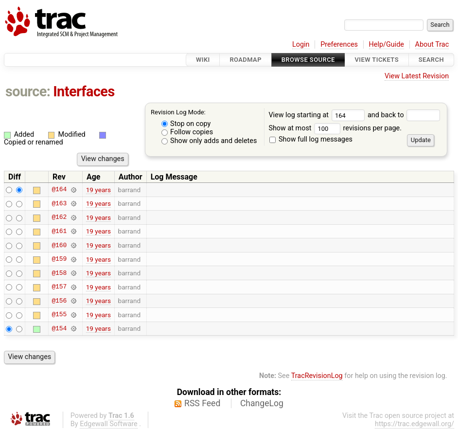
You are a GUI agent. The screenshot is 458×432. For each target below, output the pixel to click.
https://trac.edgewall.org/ (414, 424)
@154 (59, 328)
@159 (59, 259)
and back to (404, 115)
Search (431, 59)
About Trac (432, 44)
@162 (59, 217)
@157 (59, 287)
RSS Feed (202, 403)
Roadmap (245, 59)
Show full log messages (310, 139)
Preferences (339, 44)
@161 (59, 231)
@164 (59, 189)
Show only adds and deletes (209, 141)
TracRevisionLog (317, 376)
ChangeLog (261, 403)
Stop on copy (186, 124)
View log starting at (318, 115)
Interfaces (84, 91)
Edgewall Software (109, 424)
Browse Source (308, 59)
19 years (98, 190)
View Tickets (377, 59)
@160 (59, 245)
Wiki (203, 59)
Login (301, 44)
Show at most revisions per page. (335, 128)
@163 (59, 203)
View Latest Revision (417, 76)
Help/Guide (386, 44)
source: (28, 91)
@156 (59, 300)
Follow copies (187, 132)
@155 (59, 314)
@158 (59, 273)
